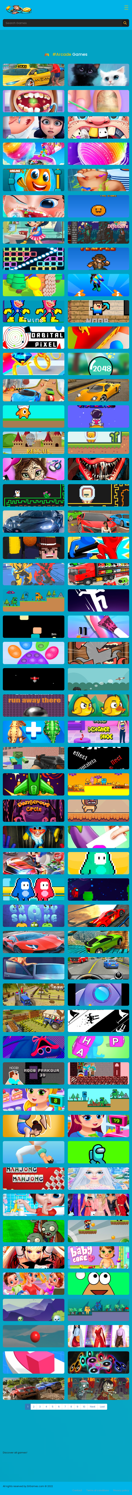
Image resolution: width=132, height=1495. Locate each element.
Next (92, 1406)
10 (84, 1406)
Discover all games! (15, 1452)
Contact (77, 1490)
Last (102, 1406)
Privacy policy (121, 1490)
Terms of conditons (97, 1490)
